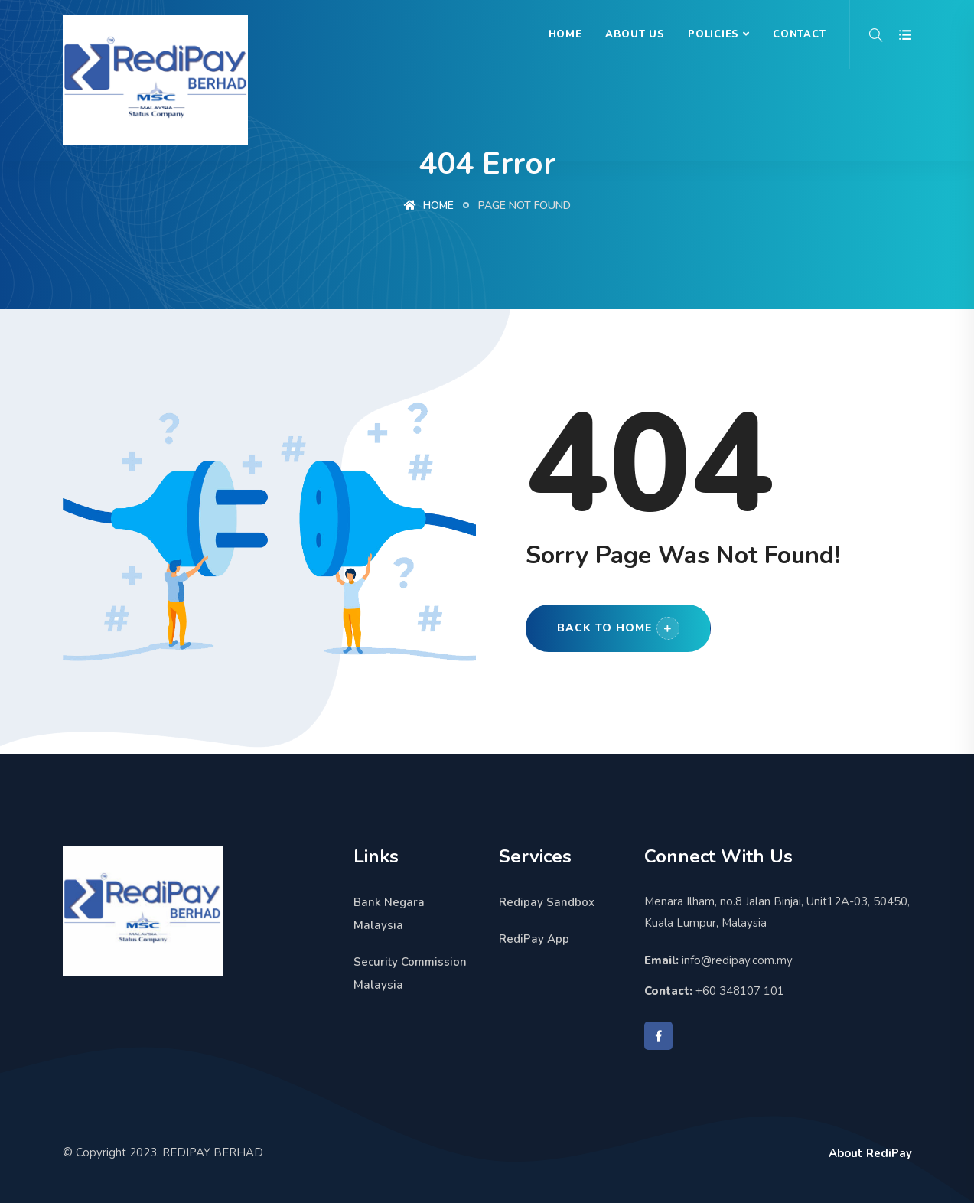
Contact (799, 34)
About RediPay (870, 1153)
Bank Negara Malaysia (389, 914)
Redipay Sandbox (546, 902)
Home (565, 34)
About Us (635, 34)
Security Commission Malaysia (410, 973)
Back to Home (618, 628)
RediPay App (534, 939)
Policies (713, 34)
